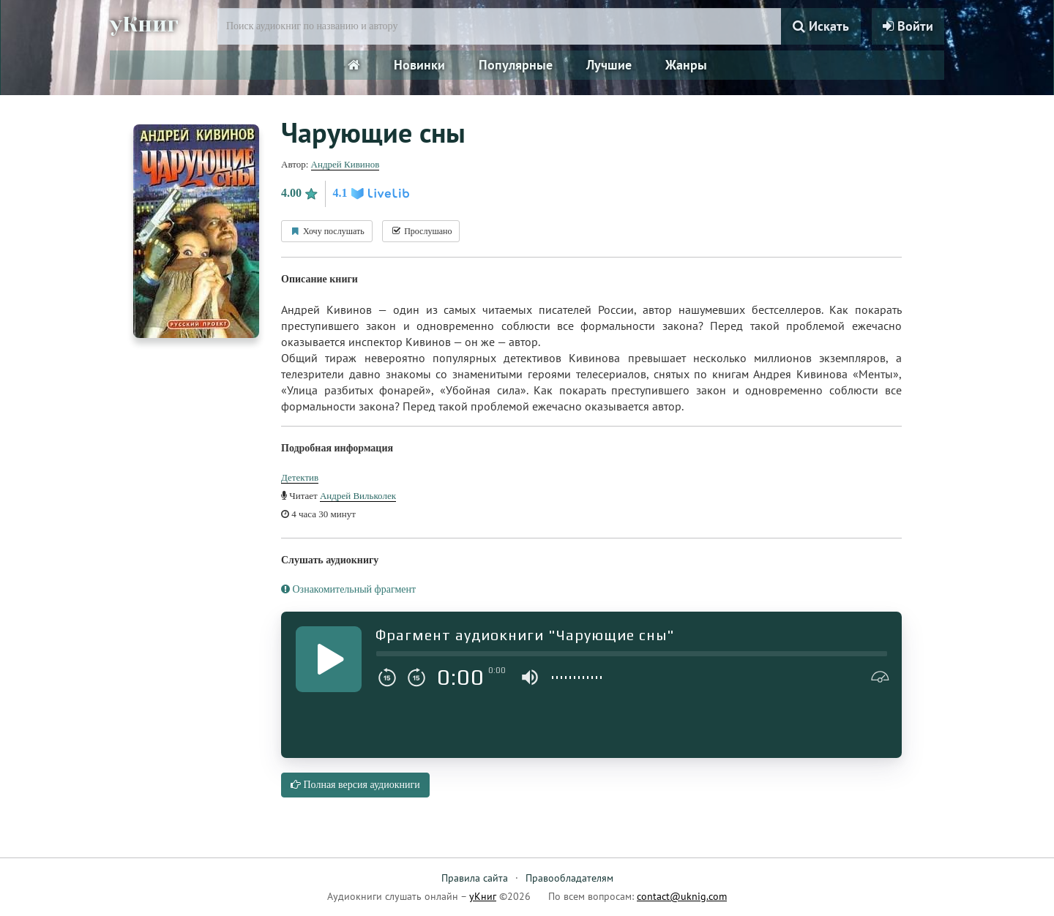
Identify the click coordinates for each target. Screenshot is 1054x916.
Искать (821, 26)
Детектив (299, 477)
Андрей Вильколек (358, 495)
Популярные (516, 64)
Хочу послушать (327, 231)
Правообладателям (569, 878)
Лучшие (609, 64)
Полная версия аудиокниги (355, 784)
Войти (908, 26)
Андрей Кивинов (345, 164)
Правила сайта (474, 878)
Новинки (419, 64)
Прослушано (421, 231)
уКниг (144, 24)
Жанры (686, 64)
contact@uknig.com (682, 896)
